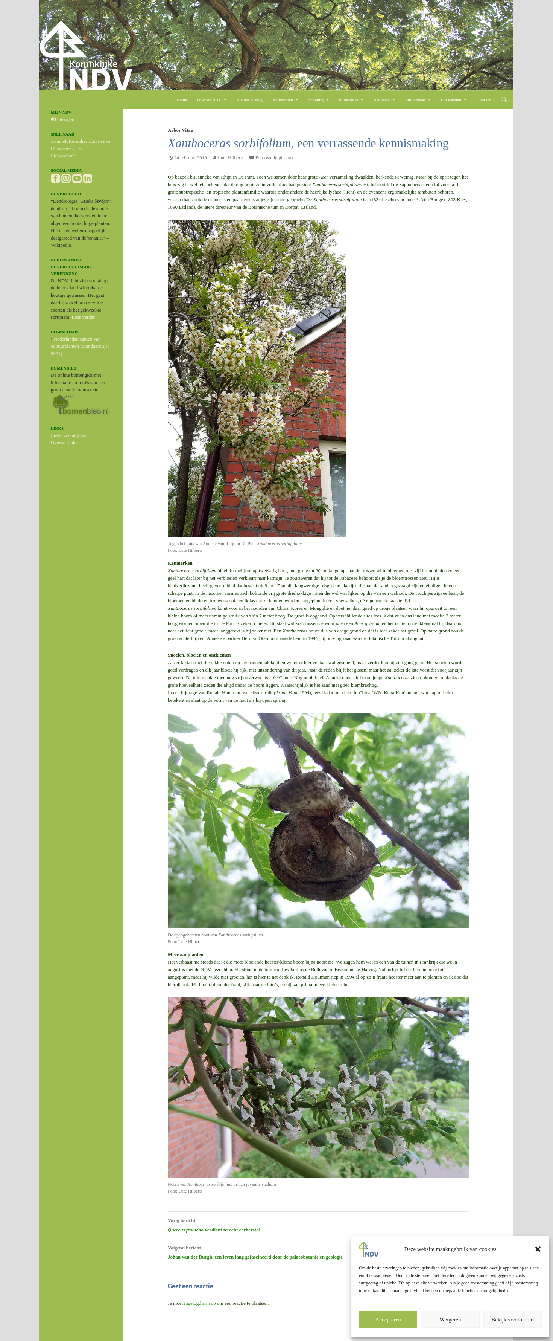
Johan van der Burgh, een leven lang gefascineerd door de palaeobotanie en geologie (318, 1251)
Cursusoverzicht (66, 148)
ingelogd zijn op (200, 1303)
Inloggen (62, 119)
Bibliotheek (415, 100)
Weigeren (450, 1320)
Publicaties (348, 100)
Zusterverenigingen (70, 435)
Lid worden (451, 100)
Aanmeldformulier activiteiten (80, 141)
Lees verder (83, 317)
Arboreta (382, 100)
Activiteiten (282, 100)
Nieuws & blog (250, 100)
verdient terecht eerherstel (318, 1224)
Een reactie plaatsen (275, 157)
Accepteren (388, 1320)
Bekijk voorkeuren (512, 1320)
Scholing (316, 100)
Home (181, 100)
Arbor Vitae (180, 130)
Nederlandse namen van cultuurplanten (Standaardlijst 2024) (80, 346)
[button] (538, 1249)
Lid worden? (63, 156)
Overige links (64, 442)
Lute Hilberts (231, 157)
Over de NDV (209, 100)
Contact (484, 100)
